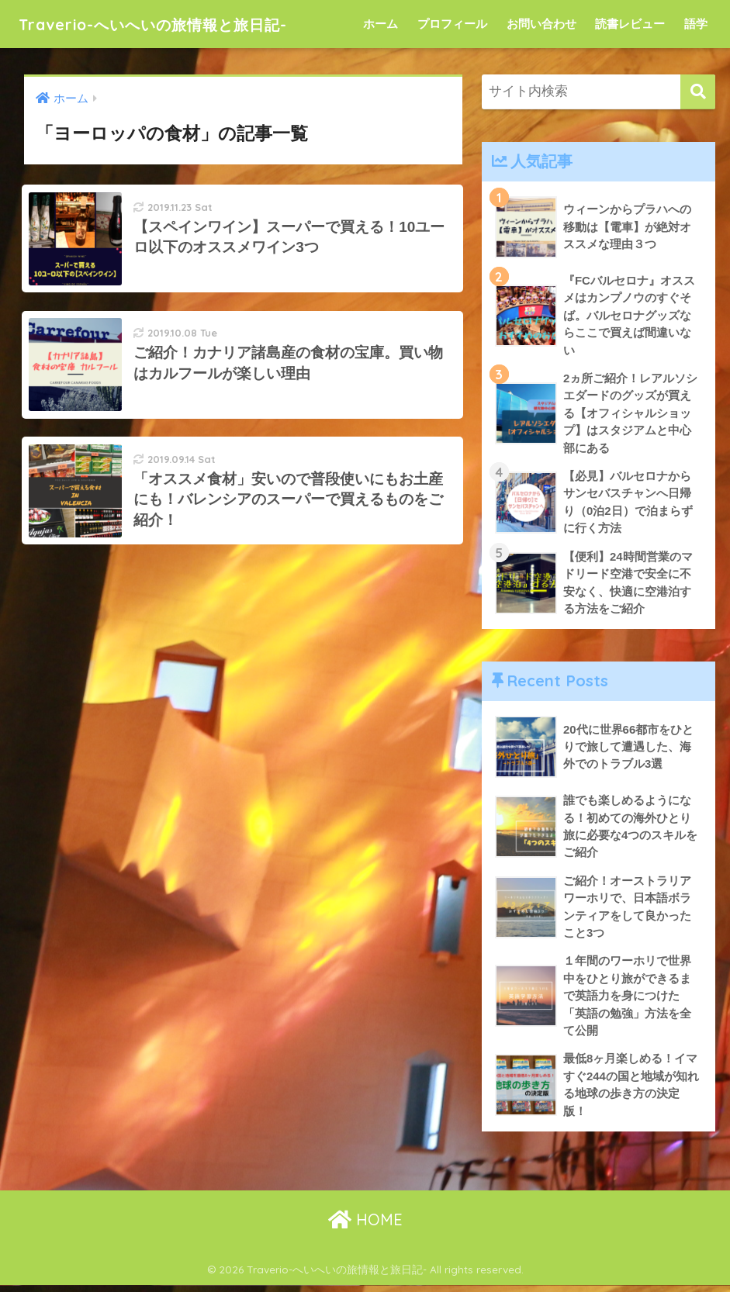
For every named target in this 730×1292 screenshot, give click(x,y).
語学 (696, 23)
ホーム (380, 23)
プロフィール (452, 23)
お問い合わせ (541, 23)
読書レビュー (630, 23)
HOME (365, 1225)
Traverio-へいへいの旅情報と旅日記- (180, 23)
